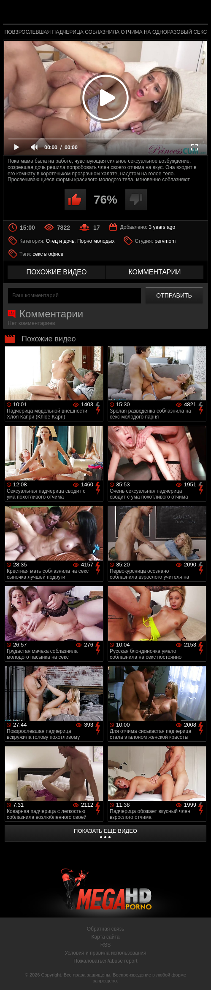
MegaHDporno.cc (125, 14)
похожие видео (57, 272)
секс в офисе (47, 254)
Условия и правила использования (105, 953)
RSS (105, 945)
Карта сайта (106, 937)
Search (196, 12)
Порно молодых (95, 241)
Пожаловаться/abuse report (105, 961)
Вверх (198, 974)
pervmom (165, 241)
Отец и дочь (60, 241)
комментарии (154, 272)
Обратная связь (105, 929)
